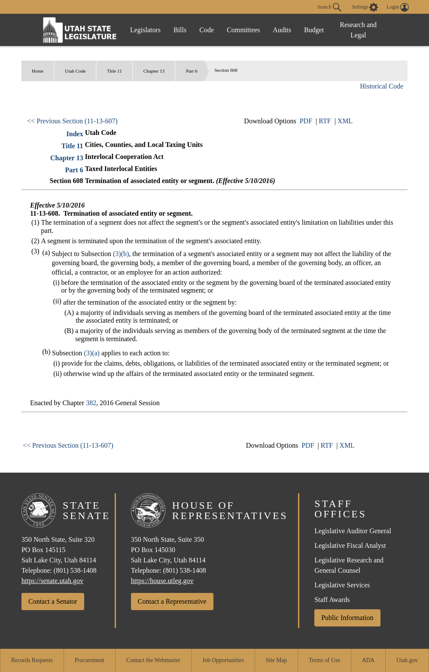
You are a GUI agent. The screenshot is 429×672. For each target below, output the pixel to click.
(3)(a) (91, 353)
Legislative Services (342, 585)
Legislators (145, 30)
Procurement (89, 660)
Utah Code (75, 70)
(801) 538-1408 (75, 570)
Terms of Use (324, 660)
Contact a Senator (52, 601)
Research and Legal (358, 30)
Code (206, 30)
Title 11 (114, 70)
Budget (314, 30)
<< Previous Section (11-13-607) (72, 121)
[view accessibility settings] (365, 7)
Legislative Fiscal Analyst (350, 545)
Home (37, 70)
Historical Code (381, 86)
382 (91, 402)
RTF (325, 121)
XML (345, 121)
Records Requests (32, 660)
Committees (243, 30)
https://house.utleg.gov (162, 580)
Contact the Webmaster (153, 660)
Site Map (276, 660)
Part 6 (191, 70)
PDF (306, 121)
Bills (179, 30)
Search (329, 7)
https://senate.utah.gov (52, 580)
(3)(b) (121, 253)
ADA (368, 660)
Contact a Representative (172, 601)
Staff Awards (332, 599)
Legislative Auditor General (352, 531)
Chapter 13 (153, 70)
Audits (282, 30)
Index (75, 133)
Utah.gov (407, 660)
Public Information (347, 617)
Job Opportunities (223, 660)
